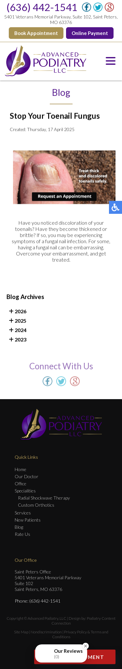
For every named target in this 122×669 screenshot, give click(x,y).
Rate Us (22, 534)
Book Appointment (36, 33)
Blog (19, 527)
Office (20, 483)
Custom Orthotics (36, 505)
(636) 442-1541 (42, 7)
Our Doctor (26, 476)
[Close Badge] (85, 654)
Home (20, 469)
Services (23, 512)
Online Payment (90, 33)
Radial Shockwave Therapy (44, 498)
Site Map (21, 631)
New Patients (28, 520)
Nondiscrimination (46, 631)
